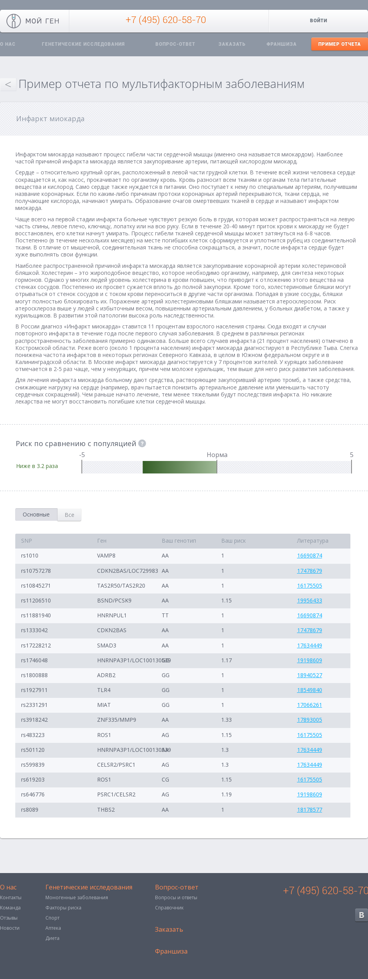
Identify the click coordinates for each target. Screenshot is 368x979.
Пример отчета (339, 44)
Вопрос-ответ (175, 44)
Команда (10, 907)
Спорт (52, 917)
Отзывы (9, 917)
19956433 (309, 600)
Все (69, 514)
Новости (10, 928)
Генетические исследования (83, 44)
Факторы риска (63, 907)
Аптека (53, 928)
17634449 (309, 645)
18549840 (309, 690)
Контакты (11, 897)
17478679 (309, 570)
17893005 (309, 719)
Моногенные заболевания (76, 897)
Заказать (231, 44)
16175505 (309, 585)
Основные (36, 514)
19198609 (309, 660)
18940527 (309, 675)
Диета (52, 938)
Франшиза (282, 44)
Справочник (169, 907)
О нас (8, 887)
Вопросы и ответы (176, 897)
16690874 (309, 555)
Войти (318, 20)
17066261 (309, 704)
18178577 (309, 809)
